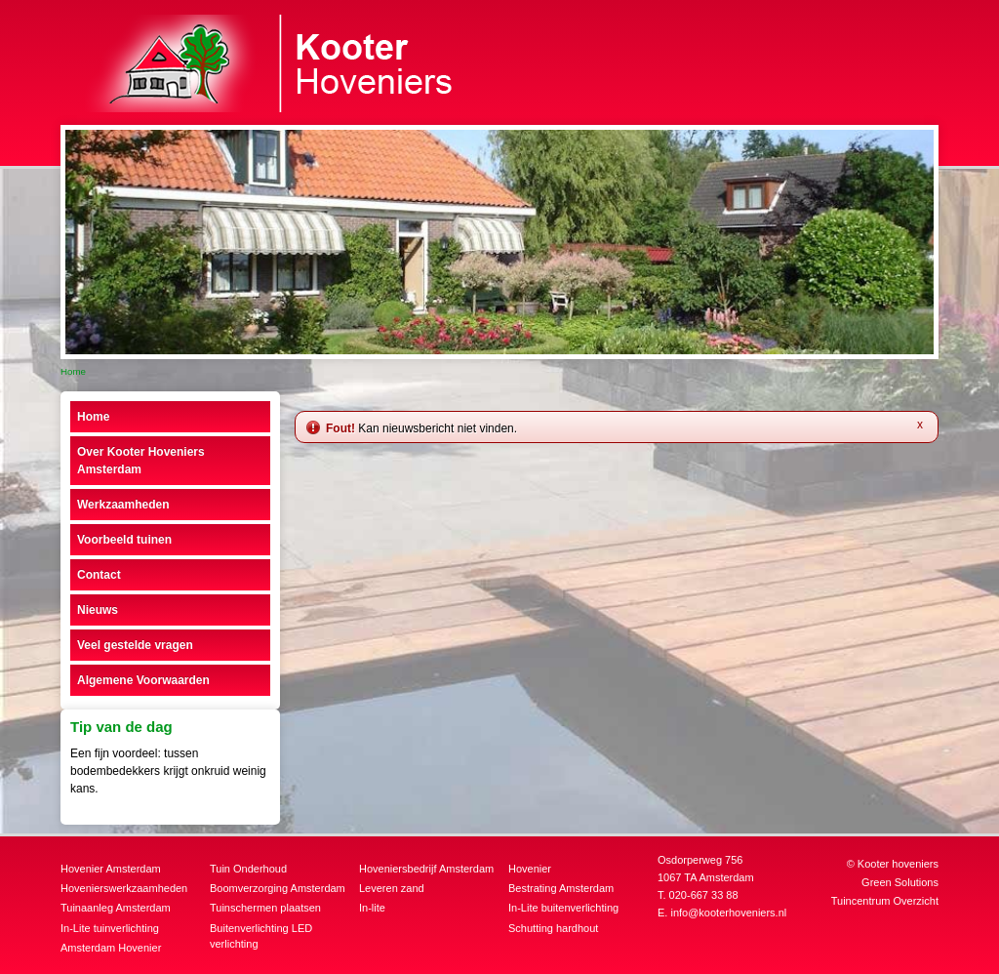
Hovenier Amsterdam (110, 868)
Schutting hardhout (553, 928)
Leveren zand (391, 888)
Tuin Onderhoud (248, 868)
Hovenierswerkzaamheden (123, 888)
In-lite (372, 907)
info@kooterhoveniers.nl (728, 912)
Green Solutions (900, 882)
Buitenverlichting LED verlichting (261, 936)
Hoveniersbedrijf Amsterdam (426, 868)
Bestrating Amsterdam (561, 888)
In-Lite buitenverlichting (563, 907)
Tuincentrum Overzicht (885, 901)
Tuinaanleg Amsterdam (115, 907)
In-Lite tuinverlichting (109, 928)
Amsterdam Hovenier (110, 948)
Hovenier (529, 868)
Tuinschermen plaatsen (265, 907)
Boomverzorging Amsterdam (277, 888)
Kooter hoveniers (898, 864)
